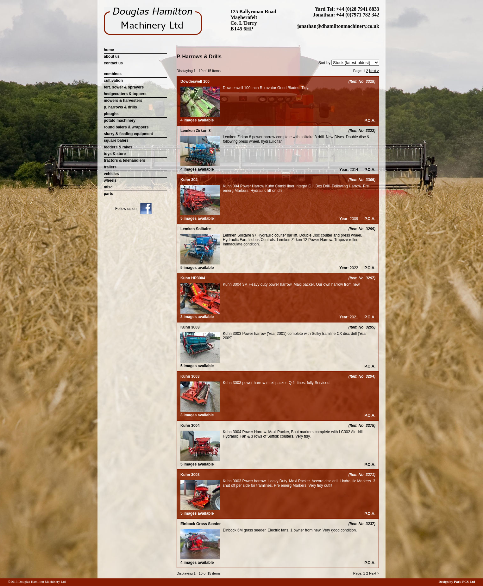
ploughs (111, 114)
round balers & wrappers (126, 127)
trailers (110, 167)
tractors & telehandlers (124, 160)
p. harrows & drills (120, 107)
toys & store (115, 154)
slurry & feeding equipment (128, 134)
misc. (109, 187)
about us (112, 56)
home (109, 50)
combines (113, 74)
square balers (116, 140)
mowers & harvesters (123, 100)
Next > (374, 71)
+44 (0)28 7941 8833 (357, 9)
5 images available (200, 216)
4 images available (200, 118)
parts (108, 194)
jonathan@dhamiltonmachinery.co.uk (338, 26)
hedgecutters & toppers (125, 94)
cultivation (113, 80)
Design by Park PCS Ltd (456, 581)
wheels (110, 180)
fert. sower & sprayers (124, 87)
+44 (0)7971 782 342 (357, 14)
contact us (113, 63)
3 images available (200, 314)
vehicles (111, 174)
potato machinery (119, 120)
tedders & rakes (118, 147)
